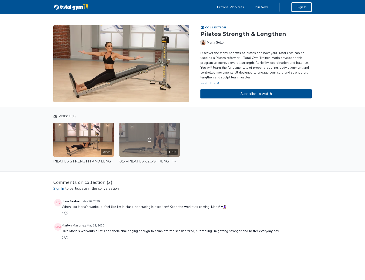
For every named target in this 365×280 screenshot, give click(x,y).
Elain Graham (71, 201)
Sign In (302, 7)
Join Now (261, 7)
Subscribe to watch (256, 93)
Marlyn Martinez (74, 225)
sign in (58, 188)
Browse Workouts (230, 7)
